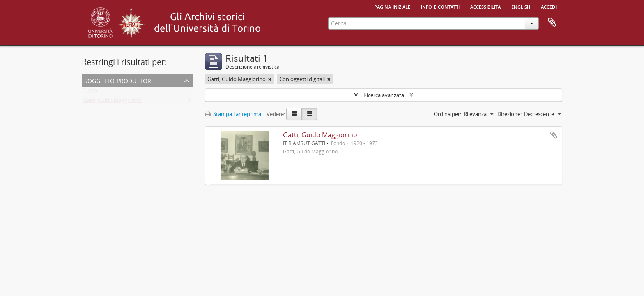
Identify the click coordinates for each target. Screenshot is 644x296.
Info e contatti (440, 6)
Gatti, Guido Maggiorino (112, 102)
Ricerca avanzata (383, 95)
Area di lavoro (552, 22)
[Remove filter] (269, 79)
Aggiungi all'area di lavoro (554, 135)
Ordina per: (447, 114)
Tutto (90, 92)
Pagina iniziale (392, 6)
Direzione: (509, 114)
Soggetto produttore (119, 80)
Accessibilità (485, 6)
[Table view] (309, 114)
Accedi (549, 6)
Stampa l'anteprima (233, 114)
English (520, 6)
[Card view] (294, 114)
